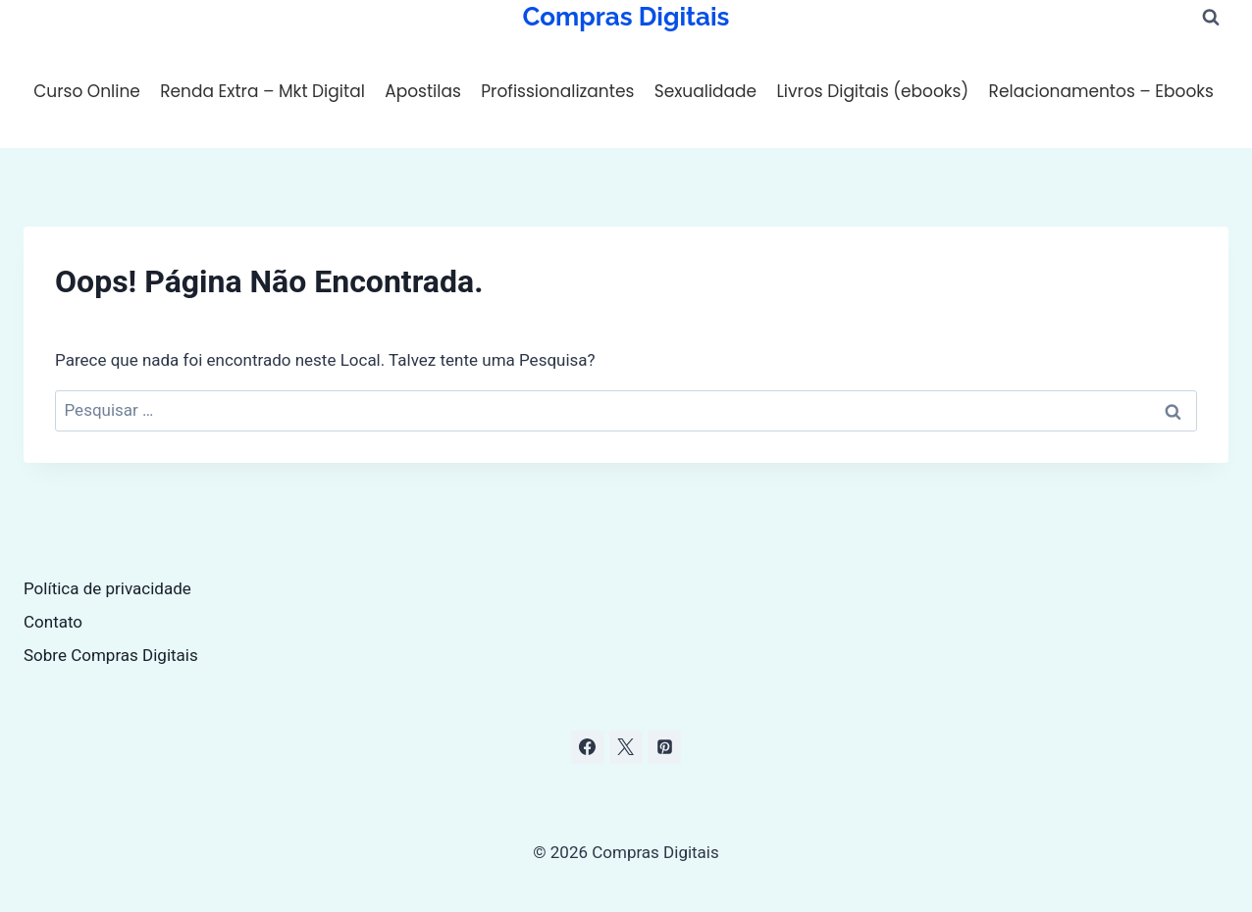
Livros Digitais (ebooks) (872, 91)
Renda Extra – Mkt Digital (262, 91)
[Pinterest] (664, 747)
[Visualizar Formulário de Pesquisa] (1210, 17)
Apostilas (423, 91)
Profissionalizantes (557, 91)
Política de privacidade (107, 588)
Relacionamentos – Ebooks (1101, 91)
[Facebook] (587, 747)
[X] (626, 747)
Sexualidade (705, 91)
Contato (53, 622)
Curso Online (86, 91)
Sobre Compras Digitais (111, 655)
